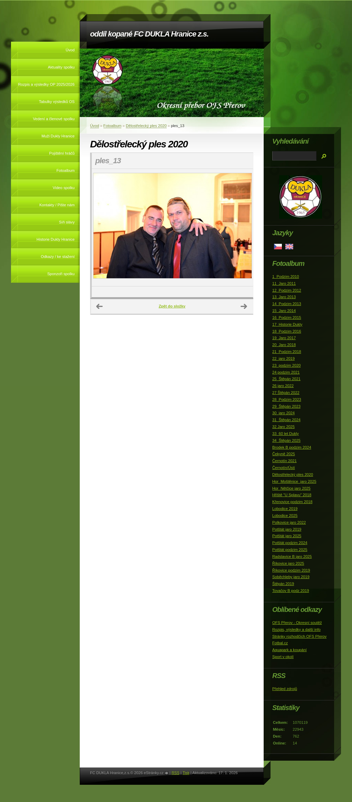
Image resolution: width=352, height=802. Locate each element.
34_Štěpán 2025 (286, 440)
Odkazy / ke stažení (58, 256)
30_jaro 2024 (283, 413)
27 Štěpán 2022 (285, 392)
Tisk (186, 773)
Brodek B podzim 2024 (291, 447)
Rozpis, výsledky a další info (296, 629)
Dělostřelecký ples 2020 (146, 126)
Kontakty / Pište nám (57, 205)
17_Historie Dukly (287, 324)
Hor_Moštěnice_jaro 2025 (294, 481)
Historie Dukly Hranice (55, 239)
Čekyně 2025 (283, 454)
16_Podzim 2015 (286, 317)
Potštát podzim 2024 (289, 543)
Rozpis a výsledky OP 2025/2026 (46, 84)
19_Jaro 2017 (284, 338)
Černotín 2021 (284, 461)
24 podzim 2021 (286, 372)
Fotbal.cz (280, 643)
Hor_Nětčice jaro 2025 (291, 488)
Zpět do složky (172, 306)
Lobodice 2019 (284, 509)
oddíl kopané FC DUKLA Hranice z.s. (149, 34)
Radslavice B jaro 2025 (292, 556)
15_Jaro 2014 (284, 311)
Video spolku (64, 188)
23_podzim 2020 (286, 365)
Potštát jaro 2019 (286, 529)
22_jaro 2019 (283, 358)
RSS (175, 773)
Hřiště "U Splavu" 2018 (291, 495)
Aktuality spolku (61, 67)
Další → (244, 306)
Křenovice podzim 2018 (292, 502)
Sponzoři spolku (61, 274)
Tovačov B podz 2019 (290, 591)
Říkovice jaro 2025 (288, 563)
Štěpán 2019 (283, 584)
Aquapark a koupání (289, 650)
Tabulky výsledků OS (57, 102)
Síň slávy (67, 222)
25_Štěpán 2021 (286, 379)
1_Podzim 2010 (285, 276)
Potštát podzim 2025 (289, 550)
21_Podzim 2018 (286, 352)
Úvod (70, 50)
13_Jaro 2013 (284, 297)
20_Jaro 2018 (284, 345)
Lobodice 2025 (284, 515)
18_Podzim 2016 (286, 331)
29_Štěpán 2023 (286, 406)
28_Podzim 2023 (286, 399)
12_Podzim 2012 (286, 290)
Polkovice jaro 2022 (289, 522)
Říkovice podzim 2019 (291, 570)
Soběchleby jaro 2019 (290, 577)
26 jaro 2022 (283, 386)
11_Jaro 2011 (284, 283)
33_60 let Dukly (285, 433)
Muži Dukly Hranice (58, 136)
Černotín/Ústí (283, 468)
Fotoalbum (65, 170)
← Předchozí (100, 306)
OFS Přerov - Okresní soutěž (297, 623)
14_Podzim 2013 (286, 304)
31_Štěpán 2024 (286, 420)
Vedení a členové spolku (54, 119)
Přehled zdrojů (284, 689)
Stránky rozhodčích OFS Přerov (299, 636)
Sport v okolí (283, 657)
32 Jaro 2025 (283, 427)
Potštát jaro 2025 (286, 536)
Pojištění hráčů (62, 153)
